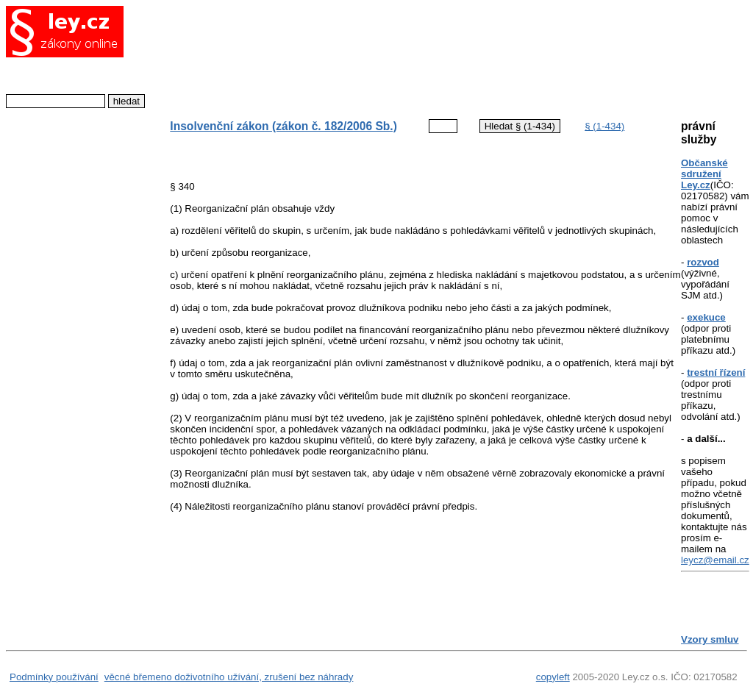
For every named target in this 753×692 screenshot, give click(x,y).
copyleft (553, 676)
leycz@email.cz (715, 560)
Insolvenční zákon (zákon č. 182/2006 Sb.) (283, 126)
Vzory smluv (710, 639)
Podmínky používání (54, 676)
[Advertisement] (413, 55)
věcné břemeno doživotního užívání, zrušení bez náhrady (229, 676)
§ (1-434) (604, 126)
